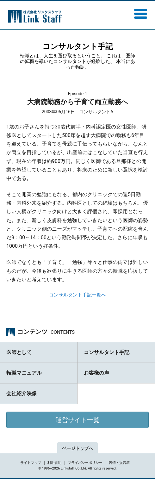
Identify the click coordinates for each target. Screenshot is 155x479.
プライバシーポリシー (85, 463)
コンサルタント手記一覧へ (77, 295)
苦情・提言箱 (119, 463)
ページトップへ (77, 448)
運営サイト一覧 (77, 420)
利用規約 (54, 463)
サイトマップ (30, 463)
